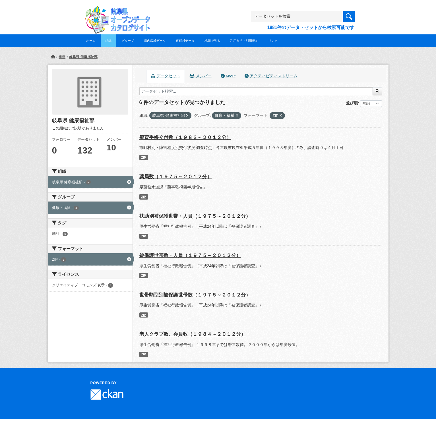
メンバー (200, 76)
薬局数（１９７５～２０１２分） (175, 176)
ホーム (91, 40)
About (228, 76)
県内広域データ (155, 40)
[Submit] (377, 91)
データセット (165, 76)
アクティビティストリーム (271, 76)
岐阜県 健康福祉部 (83, 57)
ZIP (143, 157)
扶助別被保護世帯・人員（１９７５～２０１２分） (195, 216)
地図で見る (212, 40)
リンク (273, 40)
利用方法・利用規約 (244, 40)
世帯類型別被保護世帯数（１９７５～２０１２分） (195, 295)
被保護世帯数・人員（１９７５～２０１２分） (190, 255)
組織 (108, 40)
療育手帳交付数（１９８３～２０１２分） (185, 137)
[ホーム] (53, 57)
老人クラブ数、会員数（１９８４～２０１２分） (192, 334)
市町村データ (185, 40)
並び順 (352, 103)
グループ (127, 40)
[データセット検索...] (256, 91)
